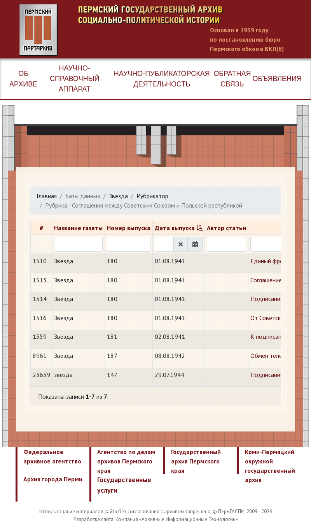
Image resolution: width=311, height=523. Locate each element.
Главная (47, 196)
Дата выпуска (175, 228)
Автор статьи (226, 228)
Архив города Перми (52, 479)
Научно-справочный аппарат (75, 78)
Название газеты (78, 228)
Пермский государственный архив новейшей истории (165, 30)
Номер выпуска (128, 228)
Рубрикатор (152, 196)
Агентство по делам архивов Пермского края (126, 461)
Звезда (118, 196)
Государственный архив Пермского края (196, 461)
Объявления (277, 79)
